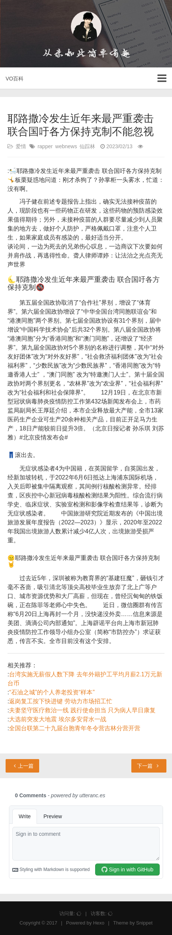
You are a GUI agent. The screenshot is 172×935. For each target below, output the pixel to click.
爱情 (21, 146)
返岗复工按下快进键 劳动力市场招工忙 (60, 701)
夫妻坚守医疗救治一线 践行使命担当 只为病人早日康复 (82, 710)
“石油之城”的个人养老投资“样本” (51, 692)
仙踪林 (87, 146)
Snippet (144, 923)
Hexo (98, 923)
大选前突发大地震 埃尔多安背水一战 (57, 719)
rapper (45, 146)
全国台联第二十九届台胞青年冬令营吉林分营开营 (74, 728)
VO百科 (15, 79)
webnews (66, 146)
